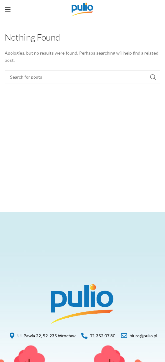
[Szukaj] (82, 77)
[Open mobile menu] (8, 9)
